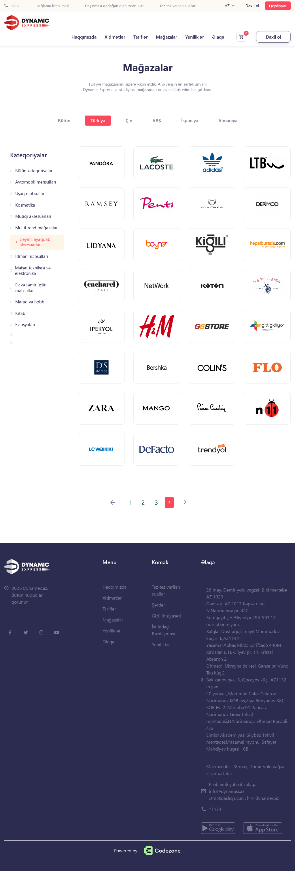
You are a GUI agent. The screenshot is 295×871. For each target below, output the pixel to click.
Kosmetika (25, 205)
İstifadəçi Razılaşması (163, 630)
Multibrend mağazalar (36, 227)
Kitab (20, 313)
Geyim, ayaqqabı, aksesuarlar (36, 242)
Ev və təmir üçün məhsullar (30, 287)
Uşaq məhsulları (30, 193)
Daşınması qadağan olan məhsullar (114, 6)
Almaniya (227, 120)
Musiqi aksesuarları (33, 216)
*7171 (12, 6)
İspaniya (189, 120)
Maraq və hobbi (30, 302)
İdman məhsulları (31, 256)
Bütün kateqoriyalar (33, 170)
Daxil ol (252, 5)
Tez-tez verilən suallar (178, 6)
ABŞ (156, 120)
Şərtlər (158, 605)
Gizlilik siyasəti (166, 616)
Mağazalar (166, 36)
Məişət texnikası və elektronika (33, 270)
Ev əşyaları (25, 324)
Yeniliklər (194, 36)
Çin (129, 120)
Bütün (64, 120)
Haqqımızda (84, 36)
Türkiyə (97, 120)
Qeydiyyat (278, 5)
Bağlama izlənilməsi (53, 6)
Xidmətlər (115, 36)
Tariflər (140, 36)
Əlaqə (218, 36)
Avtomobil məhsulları (35, 182)
